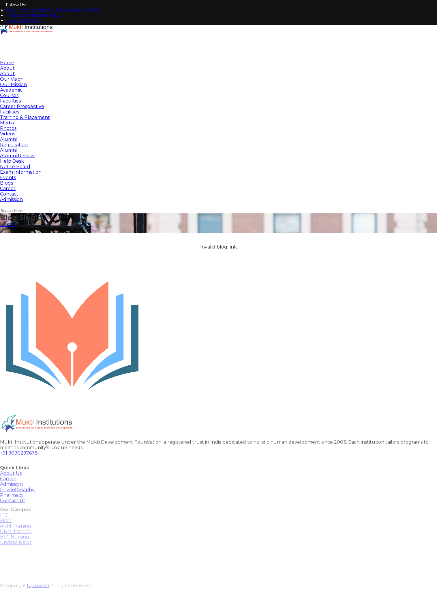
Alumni (8, 139)
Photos (8, 128)
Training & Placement (25, 117)
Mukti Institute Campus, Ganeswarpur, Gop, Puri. (55, 10)
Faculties (10, 101)
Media (7, 123)
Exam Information (21, 172)
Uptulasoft (38, 593)
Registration (14, 144)
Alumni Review (17, 155)
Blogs (6, 183)
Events (8, 177)
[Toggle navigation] (0, 58)
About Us (11, 480)
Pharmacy (12, 502)
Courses (9, 95)
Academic (11, 90)
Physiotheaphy (17, 496)
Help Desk (12, 161)
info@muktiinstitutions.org (32, 15)
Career (8, 188)
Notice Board (15, 166)
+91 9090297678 (23, 20)
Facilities (9, 112)
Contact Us (12, 507)
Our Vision (12, 79)
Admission (11, 199)
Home (7, 62)
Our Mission (13, 84)
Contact (9, 194)
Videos (7, 133)
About (7, 68)
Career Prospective (22, 106)
